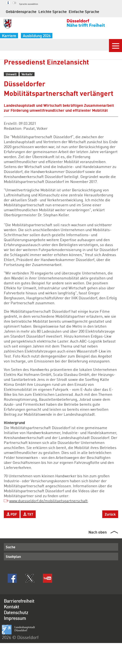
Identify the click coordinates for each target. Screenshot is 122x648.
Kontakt (11, 606)
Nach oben (97, 532)
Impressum (15, 618)
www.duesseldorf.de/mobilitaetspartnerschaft (48, 500)
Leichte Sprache (52, 11)
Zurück (110, 514)
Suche (10, 547)
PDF (11, 514)
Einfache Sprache (84, 11)
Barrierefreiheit (19, 601)
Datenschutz (16, 612)
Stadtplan (13, 556)
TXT (28, 514)
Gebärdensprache (21, 11)
